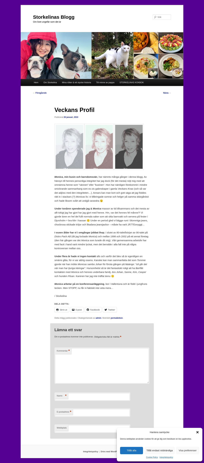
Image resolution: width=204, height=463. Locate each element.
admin (98, 318)
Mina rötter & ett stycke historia (76, 82)
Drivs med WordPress (111, 451)
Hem (36, 82)
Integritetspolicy (166, 457)
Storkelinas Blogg (54, 17)
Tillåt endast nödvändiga (159, 450)
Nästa (167, 93)
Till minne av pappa (105, 82)
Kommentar (63, 351)
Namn (62, 396)
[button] (197, 432)
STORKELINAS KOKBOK (132, 82)
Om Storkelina (50, 82)
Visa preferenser (188, 450)
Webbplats (62, 428)
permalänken (117, 318)
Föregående (40, 93)
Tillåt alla (131, 450)
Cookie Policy (152, 457)
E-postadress (64, 412)
